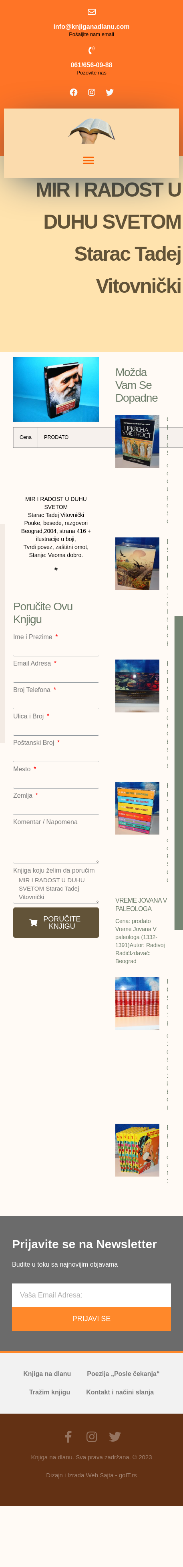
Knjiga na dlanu (47, 1373)
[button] (89, 161)
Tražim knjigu (49, 1392)
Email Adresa (33, 663)
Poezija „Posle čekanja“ (123, 1373)
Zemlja (23, 796)
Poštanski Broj (34, 743)
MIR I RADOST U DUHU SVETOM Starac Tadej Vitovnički (56, 888)
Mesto (22, 769)
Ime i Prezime (33, 637)
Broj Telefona (32, 690)
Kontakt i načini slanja (120, 1392)
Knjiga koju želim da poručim (54, 870)
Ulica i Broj (29, 716)
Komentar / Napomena (45, 822)
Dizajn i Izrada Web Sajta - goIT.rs (91, 1475)
